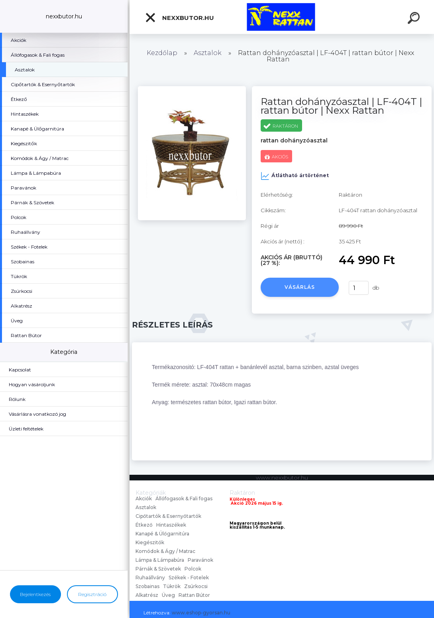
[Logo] (282, 17)
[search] (415, 19)
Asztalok (208, 53)
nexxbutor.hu (179, 17)
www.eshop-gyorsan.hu (201, 613)
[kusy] (359, 288)
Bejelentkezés (35, 594)
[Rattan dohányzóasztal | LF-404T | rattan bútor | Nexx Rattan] (192, 89)
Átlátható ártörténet (295, 176)
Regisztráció (92, 594)
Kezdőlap (162, 53)
